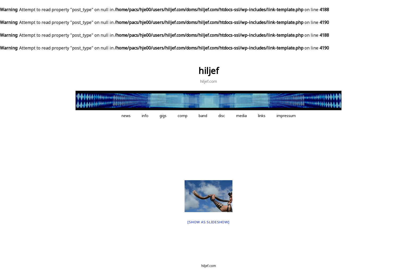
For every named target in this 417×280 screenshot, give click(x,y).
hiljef (208, 70)
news (126, 115)
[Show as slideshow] (208, 222)
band (203, 115)
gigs (163, 115)
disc (221, 115)
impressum (286, 115)
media (241, 115)
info (145, 115)
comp (182, 115)
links (261, 115)
